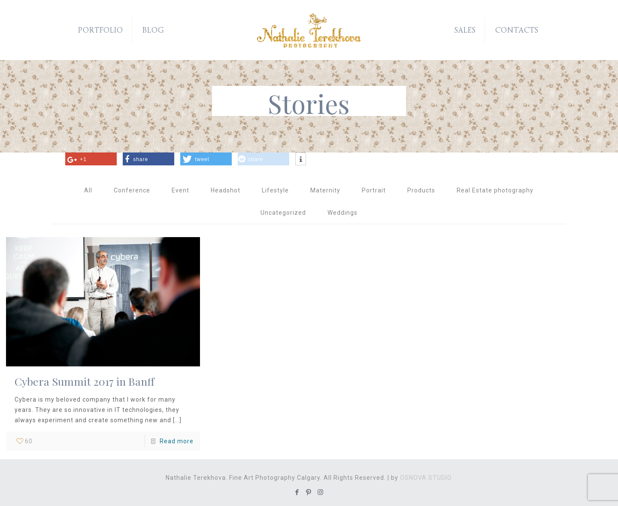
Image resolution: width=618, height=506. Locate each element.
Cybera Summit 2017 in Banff (84, 381)
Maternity (325, 190)
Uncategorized (283, 212)
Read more (177, 441)
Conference (132, 190)
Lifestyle (275, 190)
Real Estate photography (495, 190)
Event (180, 190)
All (88, 190)
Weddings (342, 212)
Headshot (225, 190)
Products (421, 190)
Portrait (374, 190)
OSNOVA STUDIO (426, 477)
